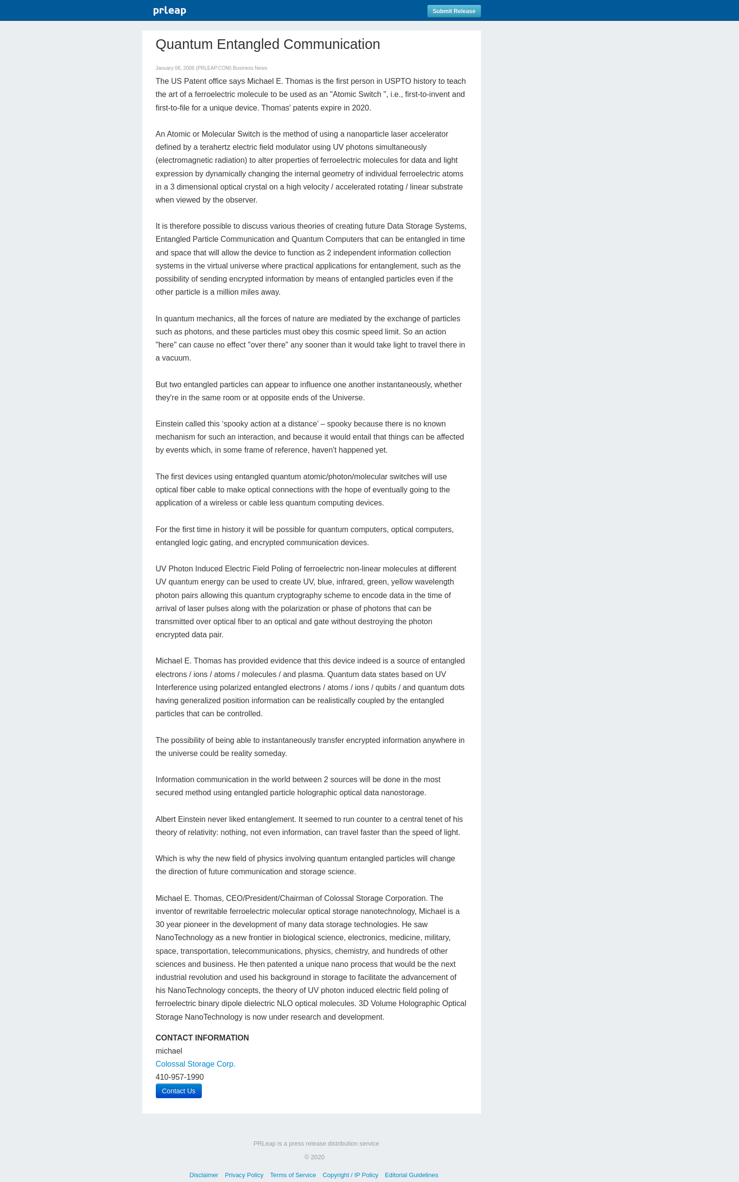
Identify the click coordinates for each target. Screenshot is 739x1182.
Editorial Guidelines (411, 1175)
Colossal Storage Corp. (196, 1064)
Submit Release (454, 11)
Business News (250, 68)
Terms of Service (293, 1175)
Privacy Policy (244, 1175)
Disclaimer (203, 1175)
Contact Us (179, 1091)
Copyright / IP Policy (350, 1175)
